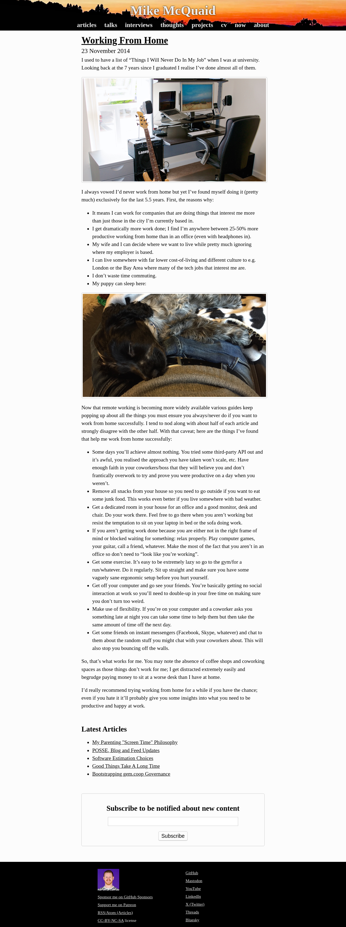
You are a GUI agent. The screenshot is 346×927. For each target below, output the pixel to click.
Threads (192, 912)
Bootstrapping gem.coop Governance (131, 774)
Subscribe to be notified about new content (173, 808)
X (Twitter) (194, 904)
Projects (202, 24)
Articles (86, 24)
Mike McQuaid (173, 10)
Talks (110, 24)
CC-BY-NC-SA (111, 920)
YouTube (193, 888)
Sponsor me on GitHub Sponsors (125, 897)
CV (224, 24)
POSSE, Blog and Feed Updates (125, 750)
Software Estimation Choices (122, 758)
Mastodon (193, 880)
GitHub (191, 872)
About (261, 24)
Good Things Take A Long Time (126, 766)
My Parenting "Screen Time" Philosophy (135, 742)
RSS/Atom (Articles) (115, 912)
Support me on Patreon (117, 904)
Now (240, 24)
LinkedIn (193, 896)
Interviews (138, 24)
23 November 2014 (105, 50)
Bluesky (192, 920)
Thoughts (172, 24)
